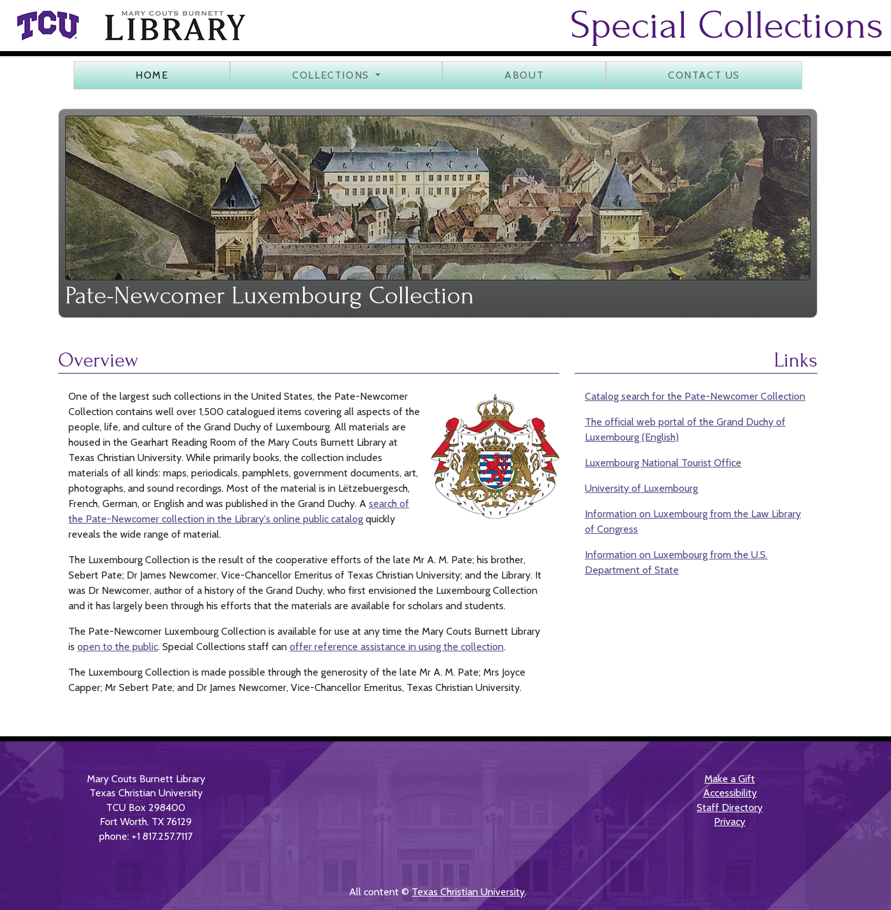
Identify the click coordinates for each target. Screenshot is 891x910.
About (524, 75)
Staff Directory (730, 807)
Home (152, 75)
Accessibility (730, 793)
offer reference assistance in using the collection (397, 647)
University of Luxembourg (641, 488)
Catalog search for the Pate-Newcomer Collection (695, 396)
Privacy (729, 821)
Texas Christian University (468, 892)
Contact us (704, 75)
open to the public (117, 647)
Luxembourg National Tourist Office (663, 463)
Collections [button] (332, 75)
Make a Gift (729, 779)
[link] (48, 25)
